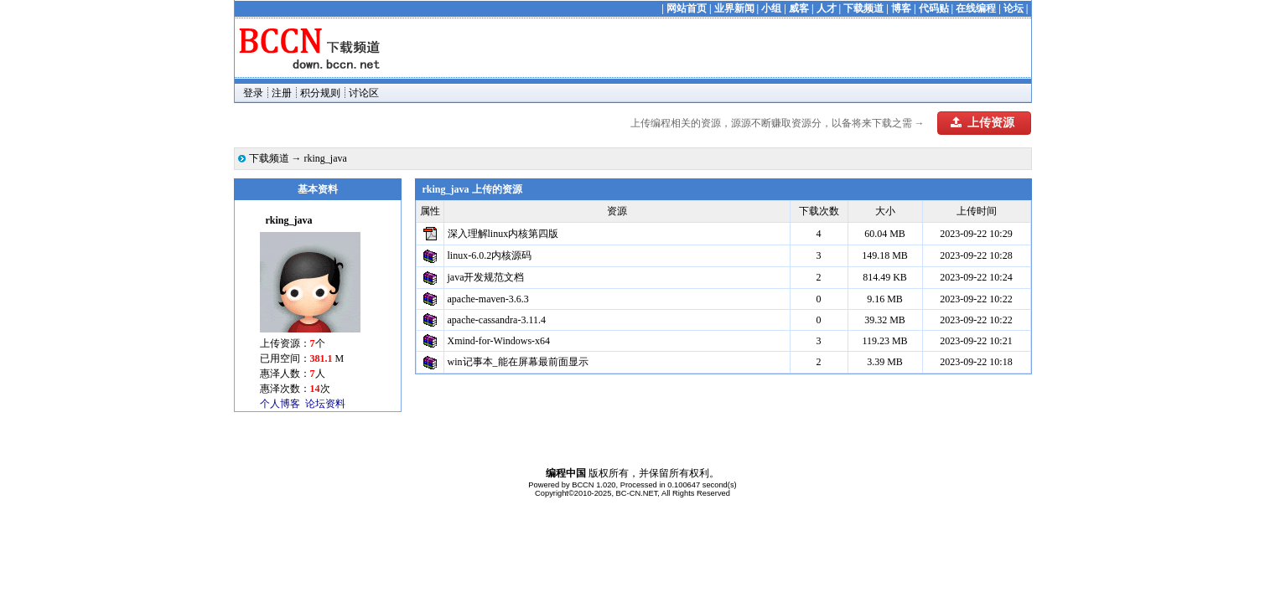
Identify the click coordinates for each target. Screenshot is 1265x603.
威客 (799, 8)
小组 (771, 8)
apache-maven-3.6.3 (488, 299)
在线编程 (976, 8)
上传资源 (982, 122)
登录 (253, 93)
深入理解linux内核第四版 (503, 234)
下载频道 (863, 8)
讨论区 (364, 93)
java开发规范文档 (486, 277)
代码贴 (934, 8)
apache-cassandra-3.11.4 (497, 320)
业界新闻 (734, 8)
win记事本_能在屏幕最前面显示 (518, 362)
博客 (901, 8)
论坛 (1013, 8)
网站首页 (686, 8)
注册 (282, 93)
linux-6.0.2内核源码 (490, 255)
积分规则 (320, 93)
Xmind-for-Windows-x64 (499, 341)
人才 (827, 8)
